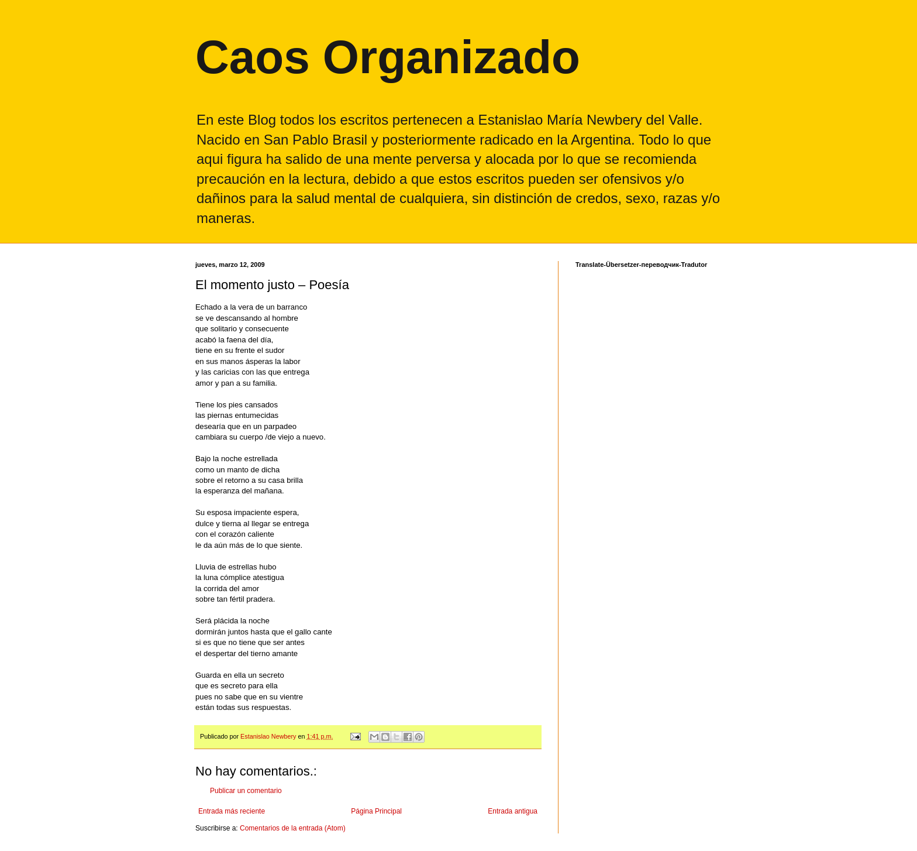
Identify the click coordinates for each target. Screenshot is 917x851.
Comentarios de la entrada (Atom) (293, 828)
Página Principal (376, 811)
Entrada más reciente (231, 811)
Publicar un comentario (246, 791)
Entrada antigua (512, 811)
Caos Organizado (387, 57)
